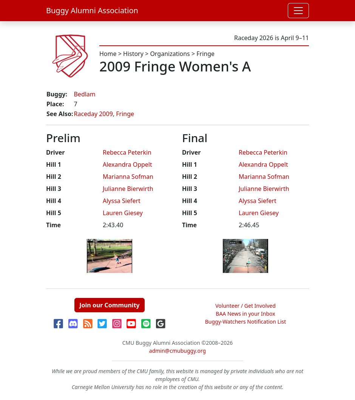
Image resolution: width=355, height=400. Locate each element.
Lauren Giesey (123, 213)
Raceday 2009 (93, 114)
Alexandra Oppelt (127, 164)
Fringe (205, 54)
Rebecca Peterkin (127, 152)
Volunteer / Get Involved (245, 305)
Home (108, 54)
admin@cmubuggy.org (177, 350)
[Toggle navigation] (298, 10)
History (133, 54)
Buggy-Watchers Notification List (245, 321)
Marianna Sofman (128, 176)
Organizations (170, 54)
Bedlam (84, 94)
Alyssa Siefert (121, 201)
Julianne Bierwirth (128, 188)
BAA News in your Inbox (245, 313)
